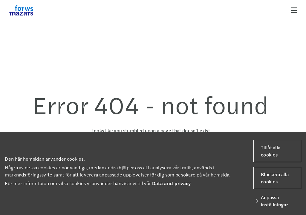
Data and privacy (171, 183)
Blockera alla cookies (275, 178)
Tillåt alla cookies (271, 151)
